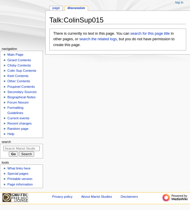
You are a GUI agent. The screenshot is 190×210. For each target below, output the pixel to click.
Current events (18, 118)
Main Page (15, 54)
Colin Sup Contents (21, 70)
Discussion (76, 8)
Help (10, 134)
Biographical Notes (21, 97)
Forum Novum (18, 102)
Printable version (19, 179)
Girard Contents (19, 60)
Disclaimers (129, 196)
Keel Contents (17, 76)
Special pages (17, 173)
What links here (18, 168)
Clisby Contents (19, 65)
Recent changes (19, 123)
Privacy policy (62, 196)
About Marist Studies (96, 196)
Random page (17, 128)
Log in (179, 2)
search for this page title (150, 34)
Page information (20, 184)
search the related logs (98, 39)
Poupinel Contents (21, 86)
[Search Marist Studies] (21, 148)
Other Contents (18, 81)
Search (6, 142)
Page (56, 8)
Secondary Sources (22, 92)
